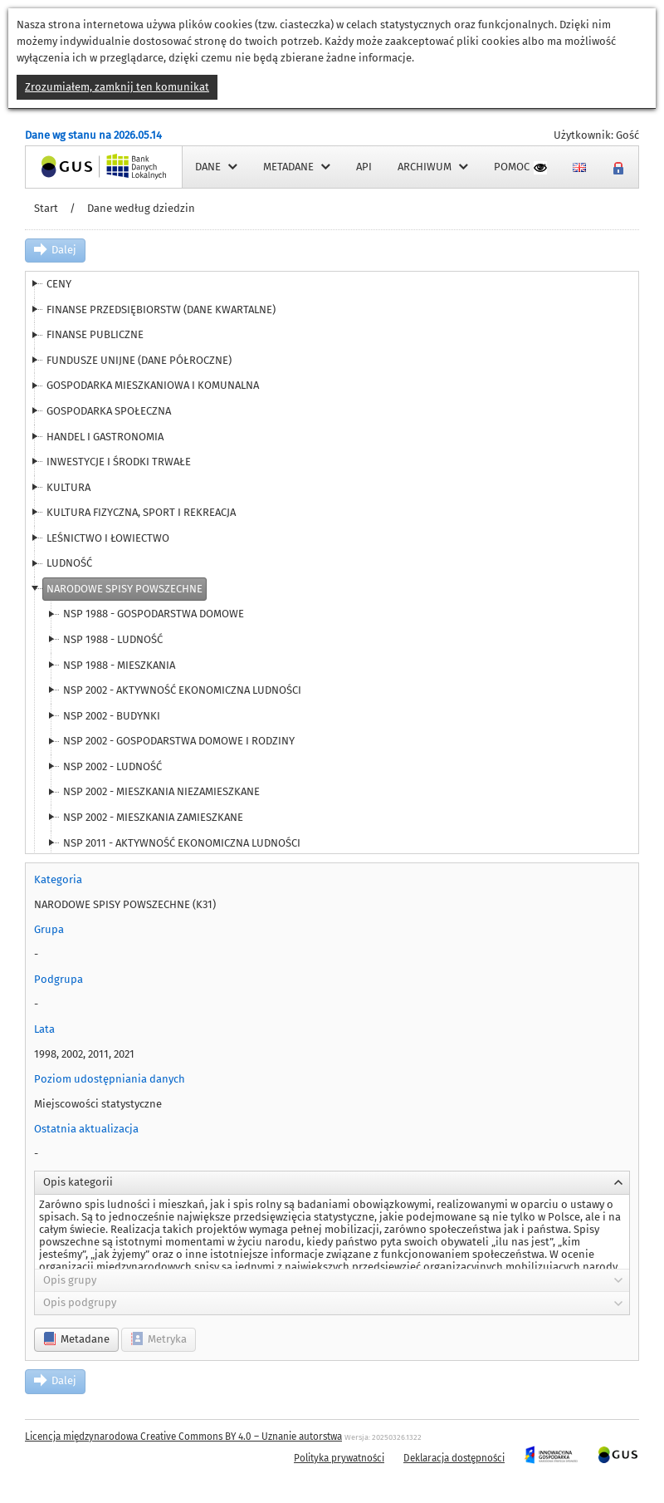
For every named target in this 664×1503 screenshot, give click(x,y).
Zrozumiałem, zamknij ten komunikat (117, 87)
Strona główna (61, 166)
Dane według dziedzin (141, 208)
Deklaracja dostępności (454, 1458)
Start (46, 208)
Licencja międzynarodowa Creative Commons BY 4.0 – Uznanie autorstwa (183, 1436)
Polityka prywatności (339, 1458)
